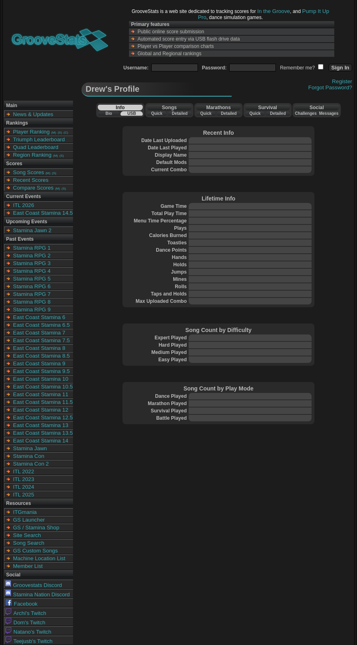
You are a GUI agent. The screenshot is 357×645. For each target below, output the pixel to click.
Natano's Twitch (28, 632)
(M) (53, 132)
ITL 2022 (23, 471)
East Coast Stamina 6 (39, 317)
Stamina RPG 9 (32, 309)
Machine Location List (39, 558)
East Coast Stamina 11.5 (43, 402)
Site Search (27, 535)
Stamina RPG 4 (32, 271)
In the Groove (273, 11)
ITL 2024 (23, 487)
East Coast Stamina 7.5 (41, 340)
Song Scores (28, 172)
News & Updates (33, 114)
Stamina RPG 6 (32, 286)
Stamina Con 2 (31, 464)
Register (342, 81)
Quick (156, 113)
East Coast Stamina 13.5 (43, 433)
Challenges (305, 113)
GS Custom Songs (35, 551)
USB (131, 113)
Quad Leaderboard (35, 147)
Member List (28, 566)
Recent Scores (30, 180)
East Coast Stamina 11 (40, 394)
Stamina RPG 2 (32, 255)
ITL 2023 (23, 479)
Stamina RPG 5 (32, 279)
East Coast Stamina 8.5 (41, 356)
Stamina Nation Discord (37, 594)
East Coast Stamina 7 (39, 333)
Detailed (179, 113)
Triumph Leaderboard (39, 139)
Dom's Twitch (25, 622)
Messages (328, 113)
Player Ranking (31, 132)
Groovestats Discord (33, 585)
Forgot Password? (330, 87)
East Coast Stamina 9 (39, 363)
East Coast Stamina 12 (40, 410)
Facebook (21, 604)
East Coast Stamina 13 (40, 425)
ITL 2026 (23, 205)
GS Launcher (29, 520)
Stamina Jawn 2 (32, 230)
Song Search (28, 543)
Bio (108, 113)
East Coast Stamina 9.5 (41, 371)
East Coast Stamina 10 (40, 379)
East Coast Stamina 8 (39, 348)
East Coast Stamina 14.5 (43, 213)
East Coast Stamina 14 (40, 441)
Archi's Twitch (25, 613)
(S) (60, 132)
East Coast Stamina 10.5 (43, 387)
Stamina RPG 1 (32, 248)
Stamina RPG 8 (32, 302)
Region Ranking (32, 155)
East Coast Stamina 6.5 (41, 325)
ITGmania (25, 512)
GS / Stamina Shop (36, 527)
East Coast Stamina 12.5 (43, 417)
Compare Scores (33, 188)
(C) (66, 132)
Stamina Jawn (30, 448)
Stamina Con (28, 456)
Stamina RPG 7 (32, 294)
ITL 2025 (23, 495)
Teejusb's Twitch (28, 641)
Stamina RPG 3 (32, 263)
